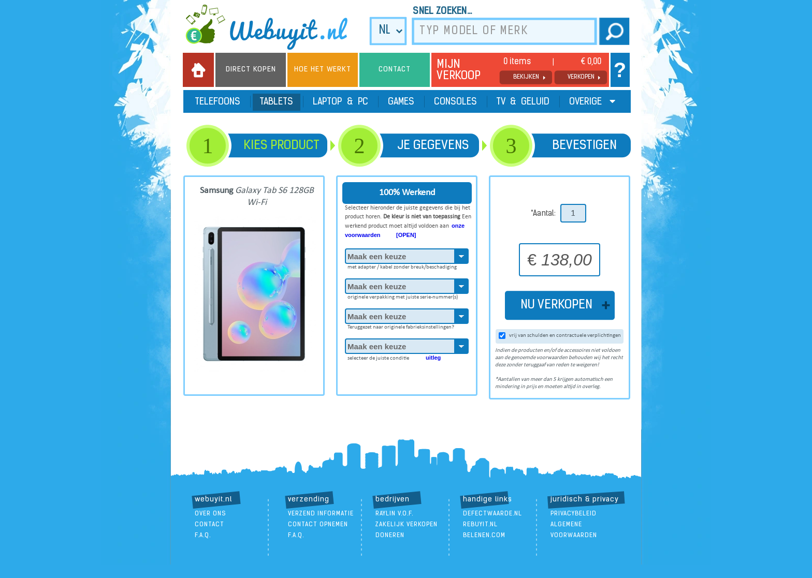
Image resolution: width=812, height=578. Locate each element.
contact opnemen (318, 525)
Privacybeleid (573, 514)
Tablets (276, 102)
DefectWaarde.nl (492, 514)
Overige (592, 101)
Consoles (455, 102)
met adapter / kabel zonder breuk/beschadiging (402, 265)
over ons (210, 514)
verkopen (581, 77)
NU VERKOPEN (559, 305)
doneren (389, 535)
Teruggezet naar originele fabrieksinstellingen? (400, 325)
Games (401, 102)
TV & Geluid (523, 102)
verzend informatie (321, 514)
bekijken (526, 77)
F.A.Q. (203, 535)
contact (209, 525)
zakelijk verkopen (406, 525)
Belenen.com (484, 535)
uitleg (433, 357)
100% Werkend (407, 193)
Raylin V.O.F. (394, 514)
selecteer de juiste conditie (394, 356)
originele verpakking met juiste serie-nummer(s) (402, 295)
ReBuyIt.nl (480, 525)
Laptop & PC (340, 102)
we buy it (273, 27)
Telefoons (217, 102)
